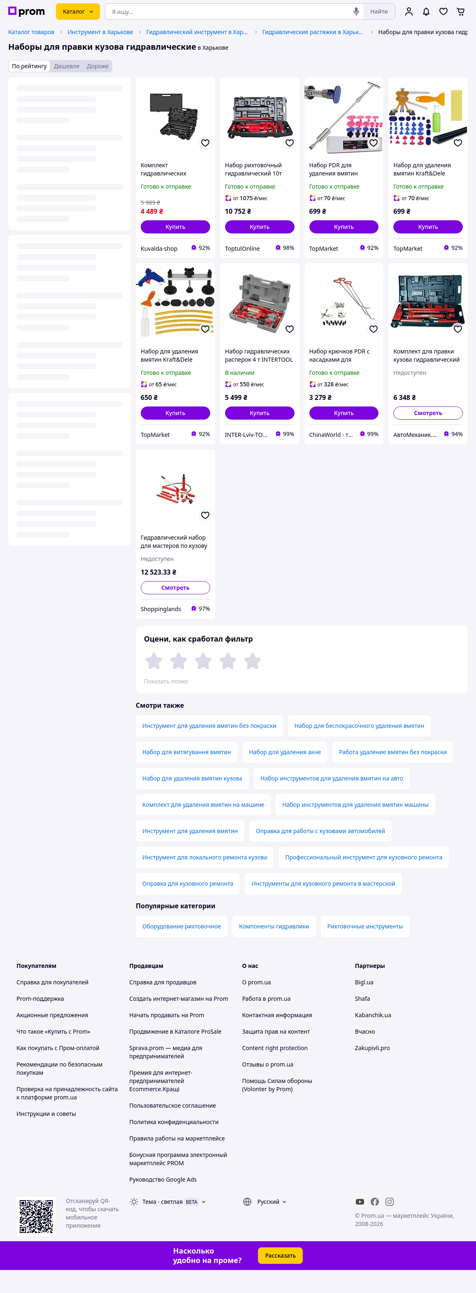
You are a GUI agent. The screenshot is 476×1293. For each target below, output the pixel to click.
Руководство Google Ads (163, 1202)
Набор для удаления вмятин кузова (192, 801)
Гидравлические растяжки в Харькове (313, 32)
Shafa (362, 1021)
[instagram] (390, 1225)
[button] (175, 226)
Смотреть (428, 413)
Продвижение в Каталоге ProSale (175, 1054)
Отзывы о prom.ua (268, 1087)
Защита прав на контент (276, 1054)
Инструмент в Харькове (100, 32)
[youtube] (360, 1225)
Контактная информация (277, 1038)
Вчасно (365, 1054)
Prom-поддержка (40, 1021)
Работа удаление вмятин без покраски (393, 775)
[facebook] (375, 1225)
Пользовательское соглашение (172, 1128)
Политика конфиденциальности (173, 1145)
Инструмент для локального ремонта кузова (204, 880)
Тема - (162, 1224)
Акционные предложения (52, 1038)
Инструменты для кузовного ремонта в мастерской (323, 906)
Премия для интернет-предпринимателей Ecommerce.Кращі (160, 1104)
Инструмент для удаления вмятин (190, 854)
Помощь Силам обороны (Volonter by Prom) (277, 1108)
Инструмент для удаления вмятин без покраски (209, 749)
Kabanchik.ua (373, 1038)
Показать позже (166, 681)
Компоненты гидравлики (274, 949)
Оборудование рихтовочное (181, 949)
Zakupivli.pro (372, 1071)
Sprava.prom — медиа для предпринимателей (165, 1075)
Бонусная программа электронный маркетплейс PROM (178, 1182)
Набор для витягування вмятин (186, 775)
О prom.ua (256, 1005)
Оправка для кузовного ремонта (187, 906)
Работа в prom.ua (266, 1021)
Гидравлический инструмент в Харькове (197, 32)
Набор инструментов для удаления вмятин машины (355, 827)
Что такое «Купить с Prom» (53, 1054)
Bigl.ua (364, 1005)
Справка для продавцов (162, 1005)
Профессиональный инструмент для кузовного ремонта (363, 880)
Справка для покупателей (52, 1005)
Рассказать (280, 1278)
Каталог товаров (31, 32)
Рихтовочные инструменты (365, 949)
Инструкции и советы (46, 1137)
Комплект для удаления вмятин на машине (203, 827)
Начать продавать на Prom (166, 1038)
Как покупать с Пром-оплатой (58, 1071)
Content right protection (275, 1071)
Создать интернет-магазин (166, 1021)
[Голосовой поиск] (356, 11)
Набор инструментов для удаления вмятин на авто (331, 801)
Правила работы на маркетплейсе (177, 1161)
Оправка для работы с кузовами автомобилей (320, 854)
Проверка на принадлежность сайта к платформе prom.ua (67, 1116)
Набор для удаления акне (285, 775)
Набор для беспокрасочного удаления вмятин (360, 749)
